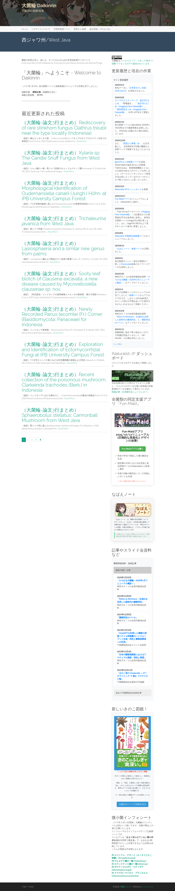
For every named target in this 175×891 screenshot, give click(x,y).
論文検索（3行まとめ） (101, 29)
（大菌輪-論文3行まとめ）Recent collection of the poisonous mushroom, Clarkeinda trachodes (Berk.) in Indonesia (64, 382)
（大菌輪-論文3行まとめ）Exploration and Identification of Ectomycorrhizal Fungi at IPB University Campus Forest (63, 349)
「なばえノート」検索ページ (128, 249)
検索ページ (134, 295)
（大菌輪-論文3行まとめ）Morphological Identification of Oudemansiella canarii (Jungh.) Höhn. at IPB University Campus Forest (64, 190)
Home (31, 886)
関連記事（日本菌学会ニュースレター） (130, 392)
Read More (82, 141)
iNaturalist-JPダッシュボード (128, 189)
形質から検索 (80, 29)
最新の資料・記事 (123, 570)
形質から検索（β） (132, 143)
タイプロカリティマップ (126, 100)
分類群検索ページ (62, 29)
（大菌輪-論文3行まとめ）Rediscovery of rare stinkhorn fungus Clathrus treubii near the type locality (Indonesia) (64, 128)
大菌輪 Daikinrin (39, 5)
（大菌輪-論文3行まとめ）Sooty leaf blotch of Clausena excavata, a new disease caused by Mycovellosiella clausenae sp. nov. (61, 281)
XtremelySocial (147, 886)
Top (24, 886)
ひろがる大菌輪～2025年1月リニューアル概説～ (132, 280)
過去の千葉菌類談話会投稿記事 (129, 693)
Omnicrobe (126, 264)
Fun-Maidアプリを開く (132, 449)
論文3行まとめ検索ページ (127, 162)
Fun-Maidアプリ (122, 199)
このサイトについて (40, 29)
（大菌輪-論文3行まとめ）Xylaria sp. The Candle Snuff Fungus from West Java (61, 158)
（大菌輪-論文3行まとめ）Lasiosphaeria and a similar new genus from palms (63, 248)
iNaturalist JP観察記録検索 (127, 236)
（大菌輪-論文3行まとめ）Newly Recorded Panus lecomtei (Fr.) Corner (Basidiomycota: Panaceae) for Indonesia (62, 316)
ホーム (25, 29)
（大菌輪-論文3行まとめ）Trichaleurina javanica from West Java (64, 221)
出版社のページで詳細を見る (132, 804)
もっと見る (118, 344)
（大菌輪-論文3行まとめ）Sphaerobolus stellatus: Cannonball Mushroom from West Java (59, 415)
